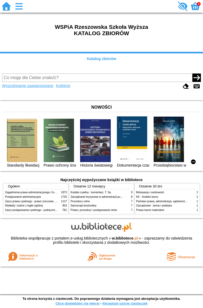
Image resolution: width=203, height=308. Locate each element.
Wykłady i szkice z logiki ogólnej (24, 205)
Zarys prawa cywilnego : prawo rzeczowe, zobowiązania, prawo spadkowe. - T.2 (52, 201)
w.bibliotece (125, 238)
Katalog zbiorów (101, 59)
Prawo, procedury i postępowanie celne (94, 210)
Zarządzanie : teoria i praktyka (154, 205)
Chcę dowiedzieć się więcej (77, 303)
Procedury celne (80, 201)
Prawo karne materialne (150, 210)
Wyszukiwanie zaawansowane (27, 86)
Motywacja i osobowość (150, 192)
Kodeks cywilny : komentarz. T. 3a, (91, 192)
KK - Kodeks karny (147, 196)
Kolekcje (63, 86)
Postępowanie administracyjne (23, 196)
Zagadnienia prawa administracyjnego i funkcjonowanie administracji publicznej (52, 192)
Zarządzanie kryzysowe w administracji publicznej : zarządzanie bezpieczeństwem (119, 196)
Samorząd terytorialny (83, 205)
